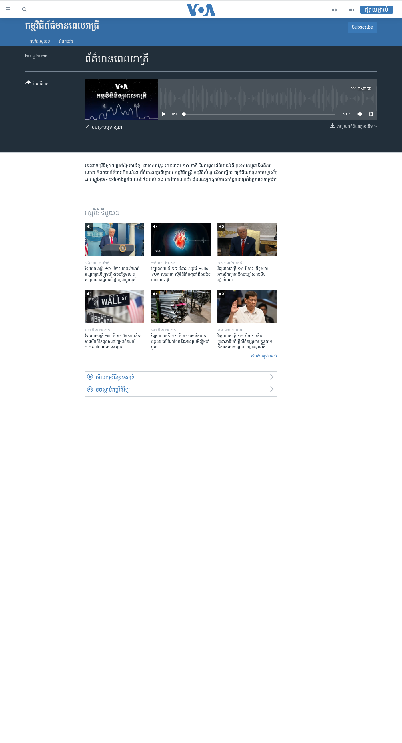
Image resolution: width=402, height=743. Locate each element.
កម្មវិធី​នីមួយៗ (40, 42)
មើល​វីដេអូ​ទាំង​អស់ (264, 356)
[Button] (37, 84)
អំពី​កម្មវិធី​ (66, 42)
